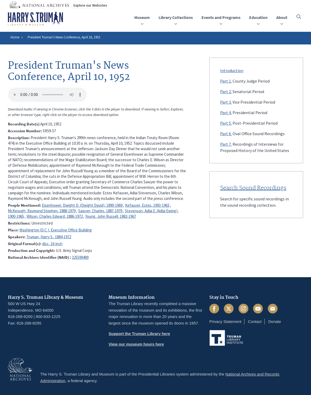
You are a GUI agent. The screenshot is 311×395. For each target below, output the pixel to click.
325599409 (80, 257)
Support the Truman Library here (139, 333)
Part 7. (226, 144)
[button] (299, 16)
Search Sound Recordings (253, 188)
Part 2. (226, 91)
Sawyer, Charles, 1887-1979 (100, 210)
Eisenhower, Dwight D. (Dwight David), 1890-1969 (82, 205)
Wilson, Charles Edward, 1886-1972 (55, 216)
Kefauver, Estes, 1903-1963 (147, 205)
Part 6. (226, 133)
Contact (255, 321)
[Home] (35, 19)
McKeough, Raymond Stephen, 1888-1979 (42, 210)
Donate (274, 321)
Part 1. (226, 81)
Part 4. (226, 112)
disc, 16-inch (52, 243)
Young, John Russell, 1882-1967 (110, 216)
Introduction (231, 70)
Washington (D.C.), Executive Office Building (55, 229)
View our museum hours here (136, 344)
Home (15, 37)
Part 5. (226, 123)
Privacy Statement (225, 321)
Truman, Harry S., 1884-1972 (48, 236)
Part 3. (226, 102)
